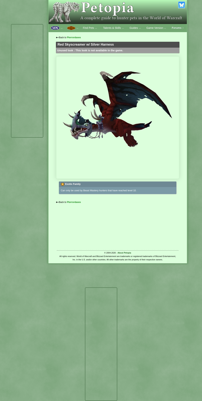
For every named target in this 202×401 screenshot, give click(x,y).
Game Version (156, 28)
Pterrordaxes (74, 37)
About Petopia (124, 253)
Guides (135, 28)
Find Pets (90, 28)
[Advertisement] (27, 80)
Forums (178, 27)
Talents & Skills (113, 28)
